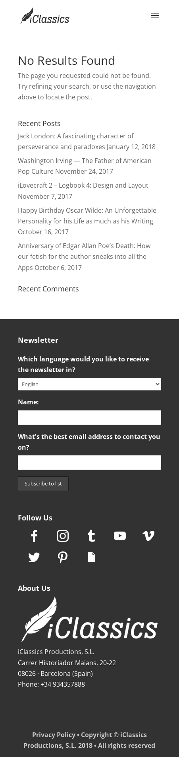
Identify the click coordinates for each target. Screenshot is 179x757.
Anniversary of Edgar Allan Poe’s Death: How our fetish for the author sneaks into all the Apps (84, 256)
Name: (28, 402)
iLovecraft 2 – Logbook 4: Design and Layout (83, 185)
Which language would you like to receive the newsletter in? (83, 364)
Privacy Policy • (56, 734)
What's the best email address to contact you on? (89, 442)
